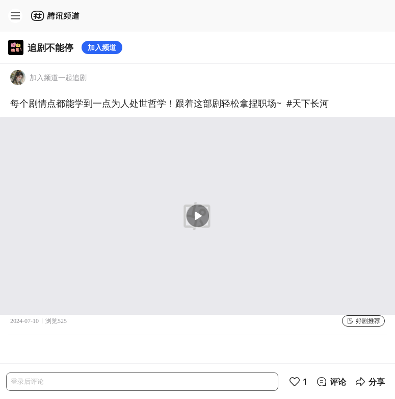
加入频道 (102, 47)
